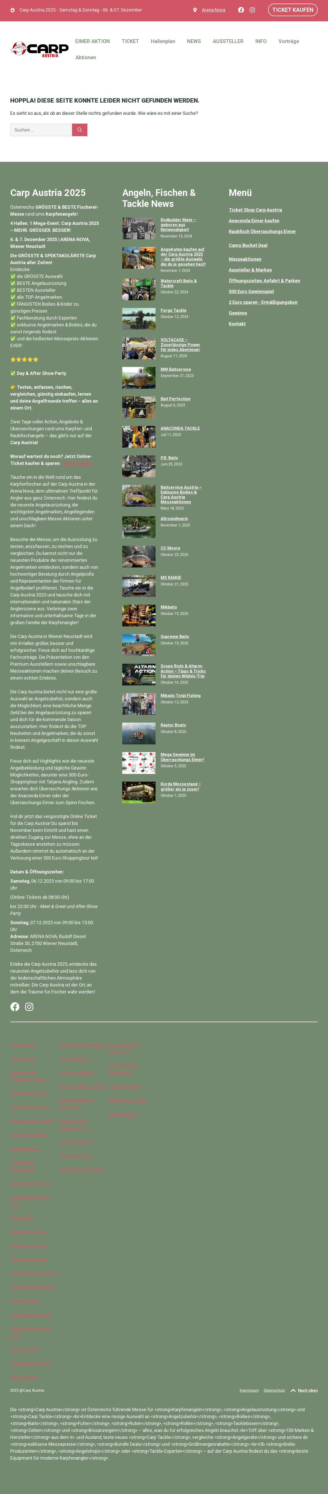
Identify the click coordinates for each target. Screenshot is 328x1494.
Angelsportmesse (28, 1245)
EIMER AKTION (92, 41)
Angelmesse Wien (28, 1135)
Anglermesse (24, 1349)
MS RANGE (171, 577)
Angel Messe (23, 1058)
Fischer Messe (74, 1058)
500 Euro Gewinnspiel (251, 291)
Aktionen (85, 57)
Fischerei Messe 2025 (82, 1086)
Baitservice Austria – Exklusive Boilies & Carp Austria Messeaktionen (181, 495)
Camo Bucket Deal (248, 245)
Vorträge (289, 41)
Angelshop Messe (28, 1231)
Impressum (249, 1390)
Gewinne (238, 313)
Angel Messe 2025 (29, 1093)
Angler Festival (25, 1301)
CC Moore (170, 548)
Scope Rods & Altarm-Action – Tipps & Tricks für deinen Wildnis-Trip (183, 671)
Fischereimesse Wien (81, 1169)
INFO (261, 41)
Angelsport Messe (29, 1259)
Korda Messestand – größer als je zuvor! (181, 786)
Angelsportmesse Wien (34, 1273)
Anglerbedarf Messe (31, 1315)
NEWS (194, 41)
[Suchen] (79, 130)
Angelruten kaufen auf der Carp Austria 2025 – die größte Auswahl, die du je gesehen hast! (183, 257)
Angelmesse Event (29, 1107)
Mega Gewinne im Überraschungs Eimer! (182, 757)
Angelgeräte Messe (30, 1183)
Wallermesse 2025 (128, 1100)
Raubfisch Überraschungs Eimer (262, 231)
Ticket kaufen (292, 10)
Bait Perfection (175, 398)
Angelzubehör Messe (32, 1287)
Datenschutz (274, 1390)
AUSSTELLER (228, 41)
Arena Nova (213, 10)
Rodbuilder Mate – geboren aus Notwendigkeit (178, 224)
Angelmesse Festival (31, 1121)
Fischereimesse (76, 1155)
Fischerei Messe (76, 1072)
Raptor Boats (173, 725)
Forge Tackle (174, 310)
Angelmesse (23, 1045)
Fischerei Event (75, 1141)
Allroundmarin (174, 518)
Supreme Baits (175, 636)
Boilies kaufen (123, 1114)
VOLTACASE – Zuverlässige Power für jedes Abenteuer (180, 344)
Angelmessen (24, 1148)
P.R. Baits (169, 457)
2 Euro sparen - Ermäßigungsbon (263, 302)
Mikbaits (169, 607)
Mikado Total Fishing (181, 695)
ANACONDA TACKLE (180, 428)
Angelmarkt (22, 1218)
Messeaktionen (245, 259)
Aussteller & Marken (250, 270)
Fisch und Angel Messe (83, 1045)
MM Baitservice (176, 369)
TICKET (130, 41)
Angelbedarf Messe (30, 1363)
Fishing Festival (124, 1086)
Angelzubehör (24, 1377)
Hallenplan (163, 41)
